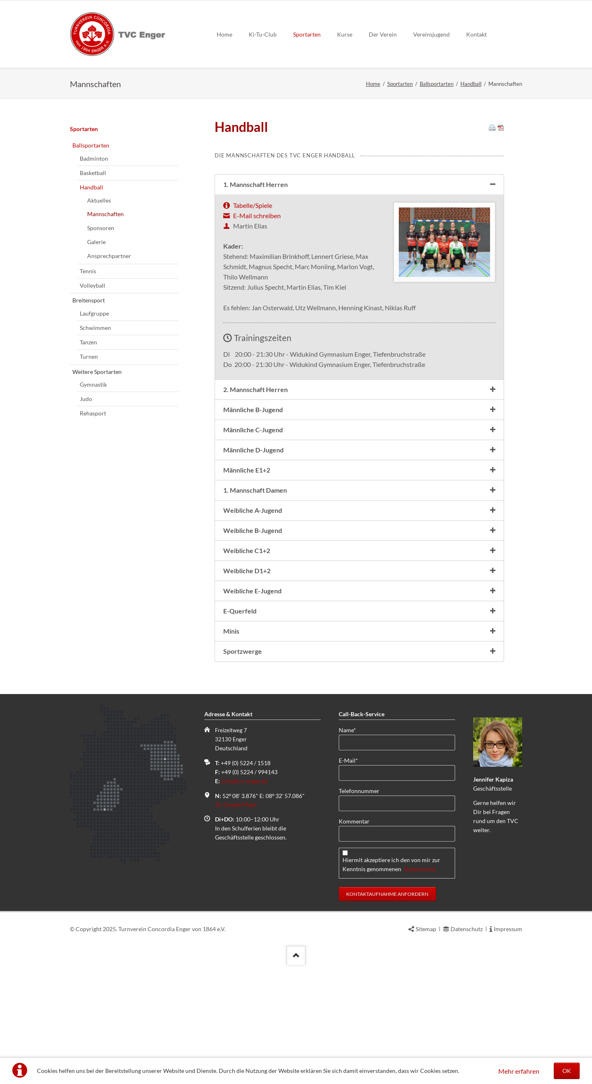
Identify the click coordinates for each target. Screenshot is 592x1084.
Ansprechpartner (109, 348)
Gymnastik (93, 476)
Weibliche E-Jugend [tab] (252, 683)
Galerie (96, 334)
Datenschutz (420, 961)
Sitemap (426, 1021)
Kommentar (354, 913)
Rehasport (93, 505)
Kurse (344, 34)
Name (352, 822)
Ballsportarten (436, 84)
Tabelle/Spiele (252, 298)
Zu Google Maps (236, 896)
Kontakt (476, 34)
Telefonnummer (359, 883)
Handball (470, 84)
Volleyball (92, 377)
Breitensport (88, 392)
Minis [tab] (231, 723)
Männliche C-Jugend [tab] (253, 522)
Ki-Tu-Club (263, 34)
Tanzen (88, 434)
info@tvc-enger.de (244, 873)
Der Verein (383, 34)
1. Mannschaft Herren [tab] (255, 277)
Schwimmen (95, 420)
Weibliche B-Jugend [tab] (252, 623)
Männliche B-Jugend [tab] (253, 502)
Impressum (508, 1021)
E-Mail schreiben (257, 308)
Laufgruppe (94, 405)
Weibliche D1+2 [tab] (247, 663)
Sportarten (307, 34)
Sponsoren (100, 320)
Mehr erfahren (518, 1071)
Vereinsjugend (431, 34)
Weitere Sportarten (97, 464)
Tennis (88, 363)
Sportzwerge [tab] (242, 743)
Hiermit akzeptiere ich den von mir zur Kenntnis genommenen (391, 957)
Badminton (94, 250)
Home (224, 34)
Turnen (89, 448)
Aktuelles (99, 292)
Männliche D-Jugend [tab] (253, 542)
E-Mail (352, 852)
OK (566, 1070)
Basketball (93, 265)
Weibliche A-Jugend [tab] (252, 603)
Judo (86, 491)
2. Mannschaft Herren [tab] (255, 482)
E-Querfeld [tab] (240, 703)
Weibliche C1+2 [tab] (246, 643)
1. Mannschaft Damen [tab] (255, 582)
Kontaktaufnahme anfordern (387, 986)
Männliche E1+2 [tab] (246, 562)
